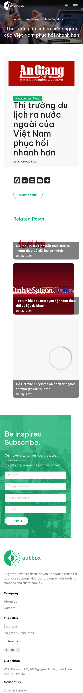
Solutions (11, 626)
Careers (10, 608)
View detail (28, 195)
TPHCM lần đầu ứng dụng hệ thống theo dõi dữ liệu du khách (46, 303)
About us (10, 601)
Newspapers (23, 98)
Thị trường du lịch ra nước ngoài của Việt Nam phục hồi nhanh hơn (40, 129)
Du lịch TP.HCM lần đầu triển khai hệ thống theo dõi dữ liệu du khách (43, 248)
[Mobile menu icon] (75, 5)
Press (36, 98)
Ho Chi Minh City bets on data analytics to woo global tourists (46, 386)
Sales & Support (15, 690)
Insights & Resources (19, 633)
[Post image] (43, 289)
